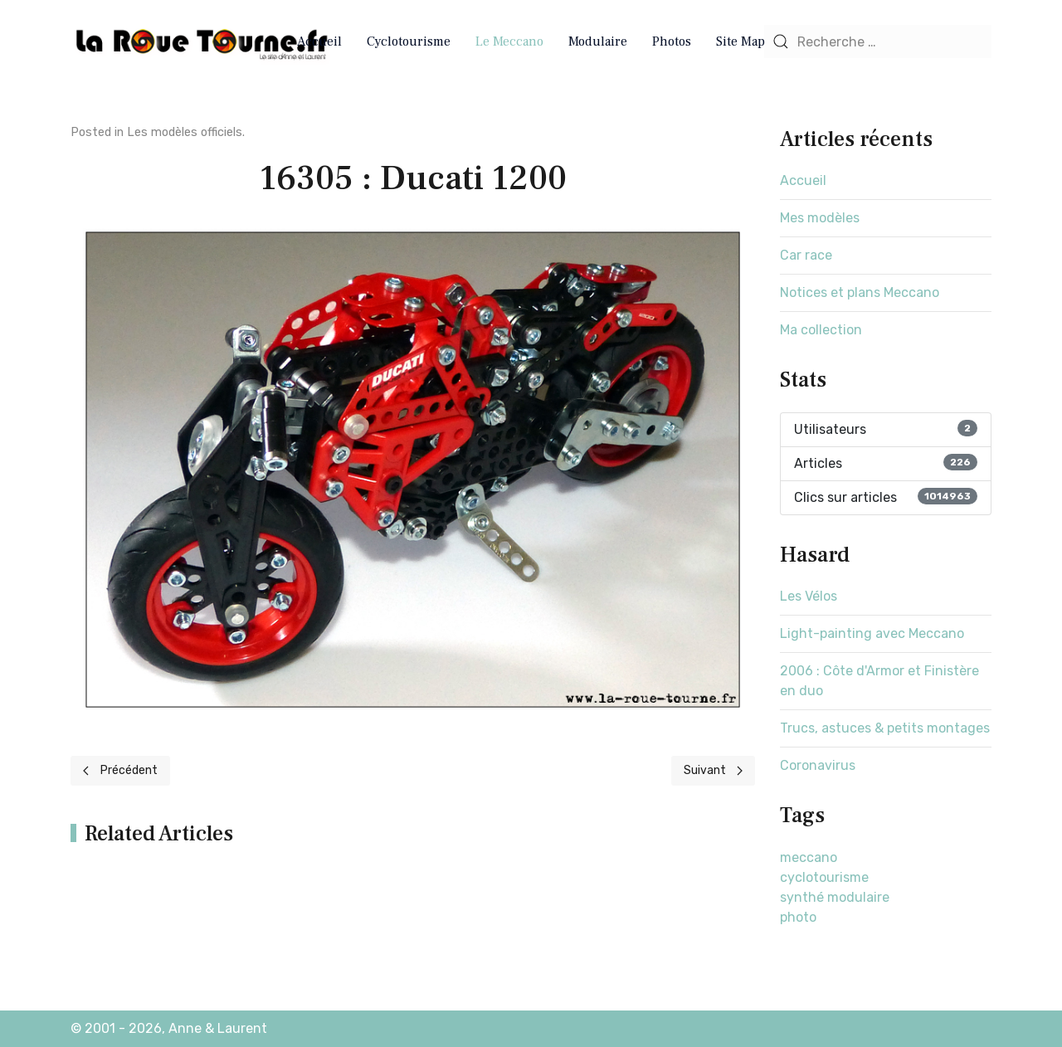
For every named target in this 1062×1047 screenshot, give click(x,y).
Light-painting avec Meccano (872, 633)
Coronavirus (817, 765)
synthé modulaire (834, 897)
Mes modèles (820, 218)
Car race (806, 255)
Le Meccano (509, 41)
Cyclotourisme (409, 41)
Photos (671, 41)
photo (798, 917)
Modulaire (597, 41)
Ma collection (821, 330)
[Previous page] (120, 771)
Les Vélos (808, 596)
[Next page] (713, 771)
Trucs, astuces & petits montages (885, 728)
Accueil (319, 41)
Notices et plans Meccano (859, 292)
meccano (808, 857)
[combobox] (877, 41)
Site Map (740, 41)
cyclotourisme (824, 877)
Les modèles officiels (184, 132)
